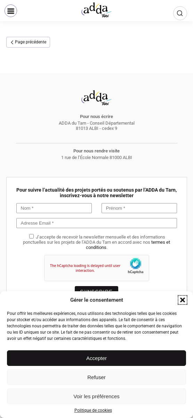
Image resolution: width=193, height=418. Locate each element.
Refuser (96, 377)
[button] (182, 299)
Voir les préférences (96, 396)
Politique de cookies (93, 410)
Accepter (96, 358)
